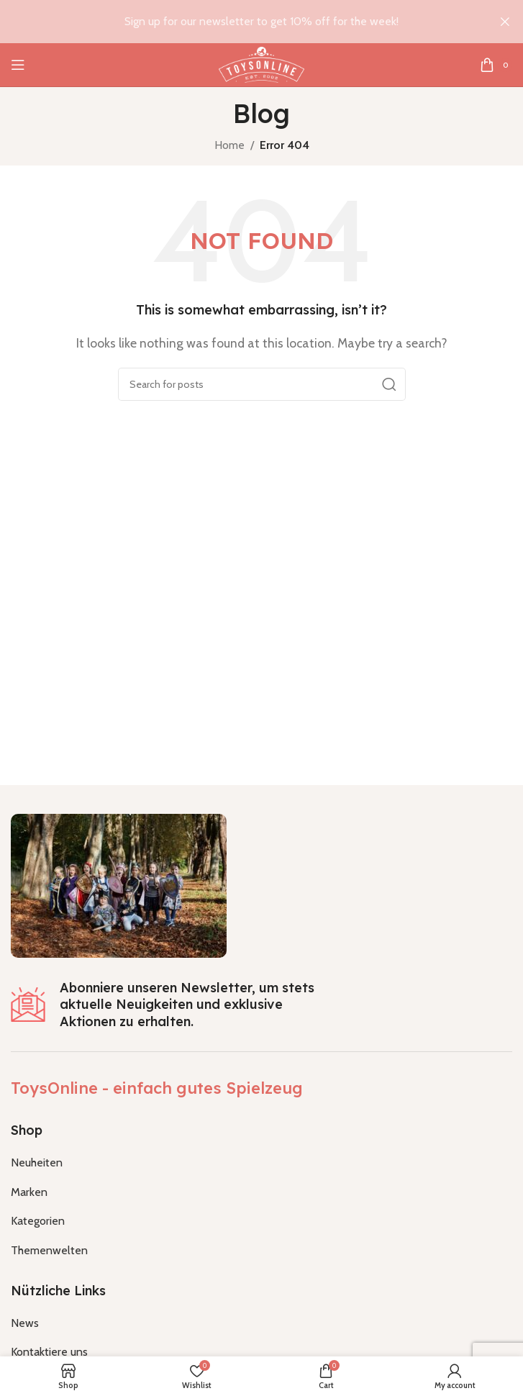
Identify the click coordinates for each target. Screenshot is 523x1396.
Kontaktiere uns (49, 1352)
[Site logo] (261, 64)
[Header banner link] (240, 21)
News (25, 1323)
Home (229, 145)
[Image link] (119, 885)
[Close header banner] (505, 21)
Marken (29, 1192)
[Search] (262, 384)
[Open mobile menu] (18, 64)
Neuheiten (37, 1162)
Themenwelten (49, 1250)
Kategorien (38, 1221)
